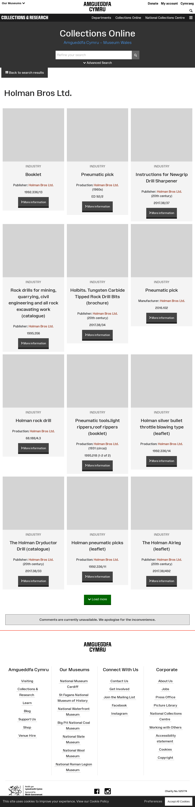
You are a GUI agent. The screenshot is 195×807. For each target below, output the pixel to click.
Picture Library (165, 705)
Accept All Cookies (179, 801)
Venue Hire (27, 735)
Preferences (153, 801)
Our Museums (13, 3)
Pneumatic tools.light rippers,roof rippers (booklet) (97, 427)
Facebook (119, 705)
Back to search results (24, 72)
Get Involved (119, 689)
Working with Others (165, 727)
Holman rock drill (33, 420)
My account (169, 3)
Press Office (165, 697)
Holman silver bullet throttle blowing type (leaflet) (162, 427)
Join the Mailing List (119, 697)
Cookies (165, 749)
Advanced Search (97, 63)
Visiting (27, 681)
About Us (165, 681)
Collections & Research (24, 17)
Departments (101, 17)
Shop (27, 727)
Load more (97, 599)
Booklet (33, 174)
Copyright (165, 757)
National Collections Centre (165, 17)
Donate (153, 3)
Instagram (119, 713)
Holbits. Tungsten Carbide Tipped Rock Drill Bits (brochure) (97, 296)
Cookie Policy (99, 801)
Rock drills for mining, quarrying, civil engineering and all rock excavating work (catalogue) (33, 302)
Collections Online (128, 17)
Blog (27, 711)
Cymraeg (187, 3)
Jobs (165, 689)
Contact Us (119, 681)
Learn (27, 703)
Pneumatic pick (97, 174)
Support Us (27, 719)
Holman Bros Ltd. (41, 185)
